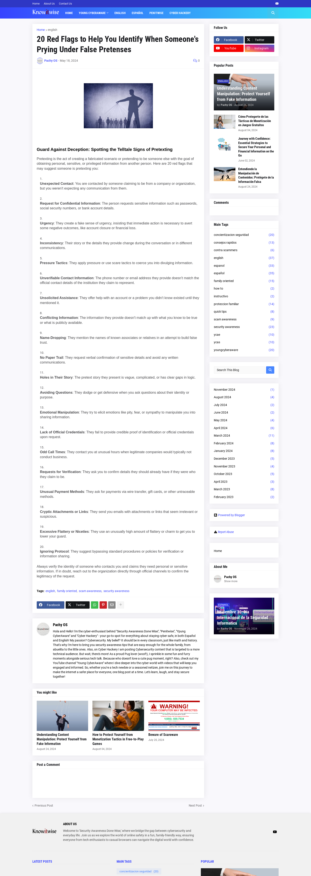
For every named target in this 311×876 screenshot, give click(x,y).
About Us (49, 3)
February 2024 (244, 443)
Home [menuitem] (69, 13)
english (52, 29)
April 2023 (244, 482)
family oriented (67, 590)
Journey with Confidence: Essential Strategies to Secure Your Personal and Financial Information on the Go (256, 147)
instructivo (244, 296)
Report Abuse (226, 532)
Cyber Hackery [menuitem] (180, 13)
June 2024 (244, 413)
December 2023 (244, 459)
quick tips (244, 312)
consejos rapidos (244, 243)
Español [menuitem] (137, 13)
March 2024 (244, 436)
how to (244, 289)
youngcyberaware (244, 350)
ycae (244, 335)
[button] (273, 13)
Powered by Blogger (229, 515)
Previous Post (44, 805)
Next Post (195, 805)
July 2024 (244, 405)
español (244, 273)
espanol (244, 266)
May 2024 (244, 420)
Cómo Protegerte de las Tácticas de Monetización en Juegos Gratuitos (254, 121)
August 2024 (244, 397)
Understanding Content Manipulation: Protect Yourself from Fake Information (62, 739)
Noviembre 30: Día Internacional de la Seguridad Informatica (242, 617)
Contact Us (65, 3)
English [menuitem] (120, 13)
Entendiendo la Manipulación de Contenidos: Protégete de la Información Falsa (256, 175)
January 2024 (244, 451)
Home (36, 3)
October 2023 (244, 474)
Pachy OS (60, 624)
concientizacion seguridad (244, 235)
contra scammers (244, 250)
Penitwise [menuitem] (156, 13)
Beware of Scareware (163, 735)
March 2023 (244, 489)
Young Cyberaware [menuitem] (92, 13)
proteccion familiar (244, 304)
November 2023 (244, 466)
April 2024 (244, 428)
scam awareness (90, 590)
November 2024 (244, 390)
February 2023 (244, 497)
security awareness (116, 590)
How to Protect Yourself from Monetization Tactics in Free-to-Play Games (118, 739)
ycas (244, 342)
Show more (230, 581)
